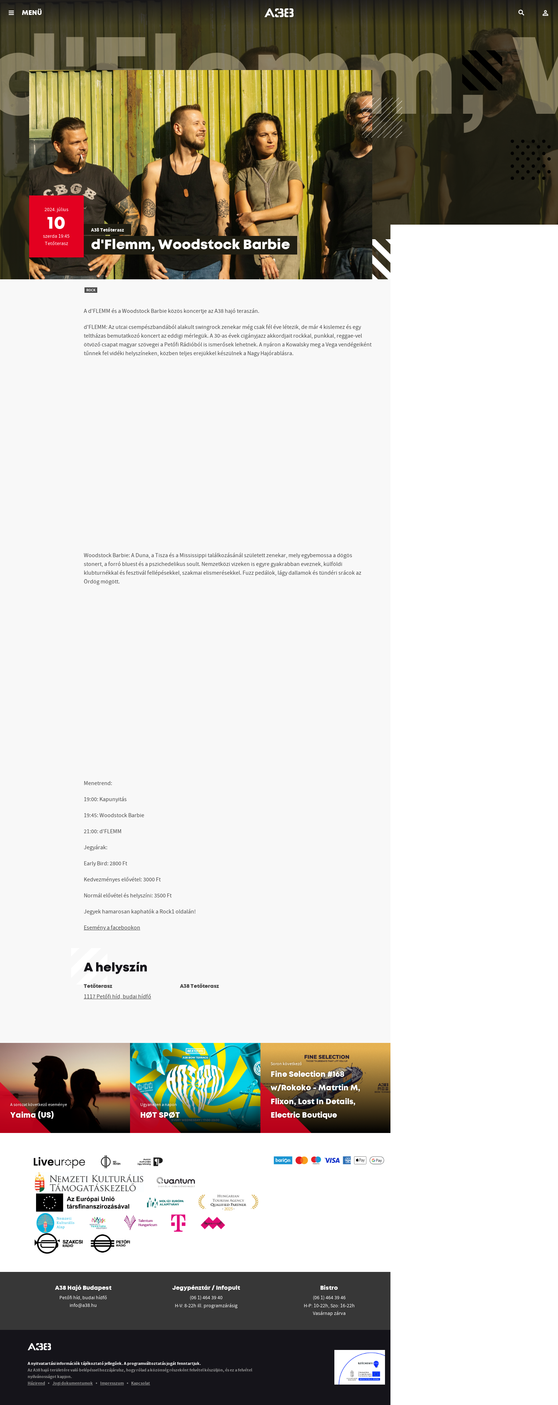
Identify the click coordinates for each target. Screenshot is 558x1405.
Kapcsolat (140, 1383)
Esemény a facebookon (112, 927)
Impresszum (112, 1383)
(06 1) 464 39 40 (206, 1297)
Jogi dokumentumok (72, 1383)
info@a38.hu (83, 1305)
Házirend (36, 1383)
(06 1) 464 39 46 (329, 1297)
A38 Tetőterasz (107, 229)
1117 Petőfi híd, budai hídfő (117, 996)
